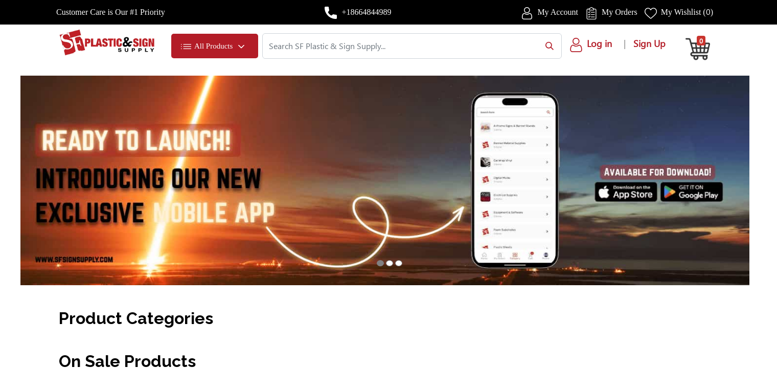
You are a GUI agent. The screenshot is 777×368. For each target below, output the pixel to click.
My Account (557, 12)
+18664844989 (366, 12)
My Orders (619, 12)
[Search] (547, 46)
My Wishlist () (687, 12)
